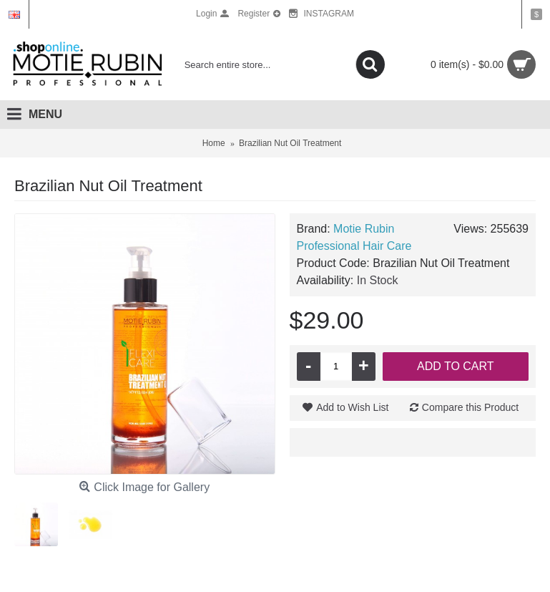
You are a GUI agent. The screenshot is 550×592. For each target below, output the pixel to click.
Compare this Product (470, 407)
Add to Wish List (352, 407)
